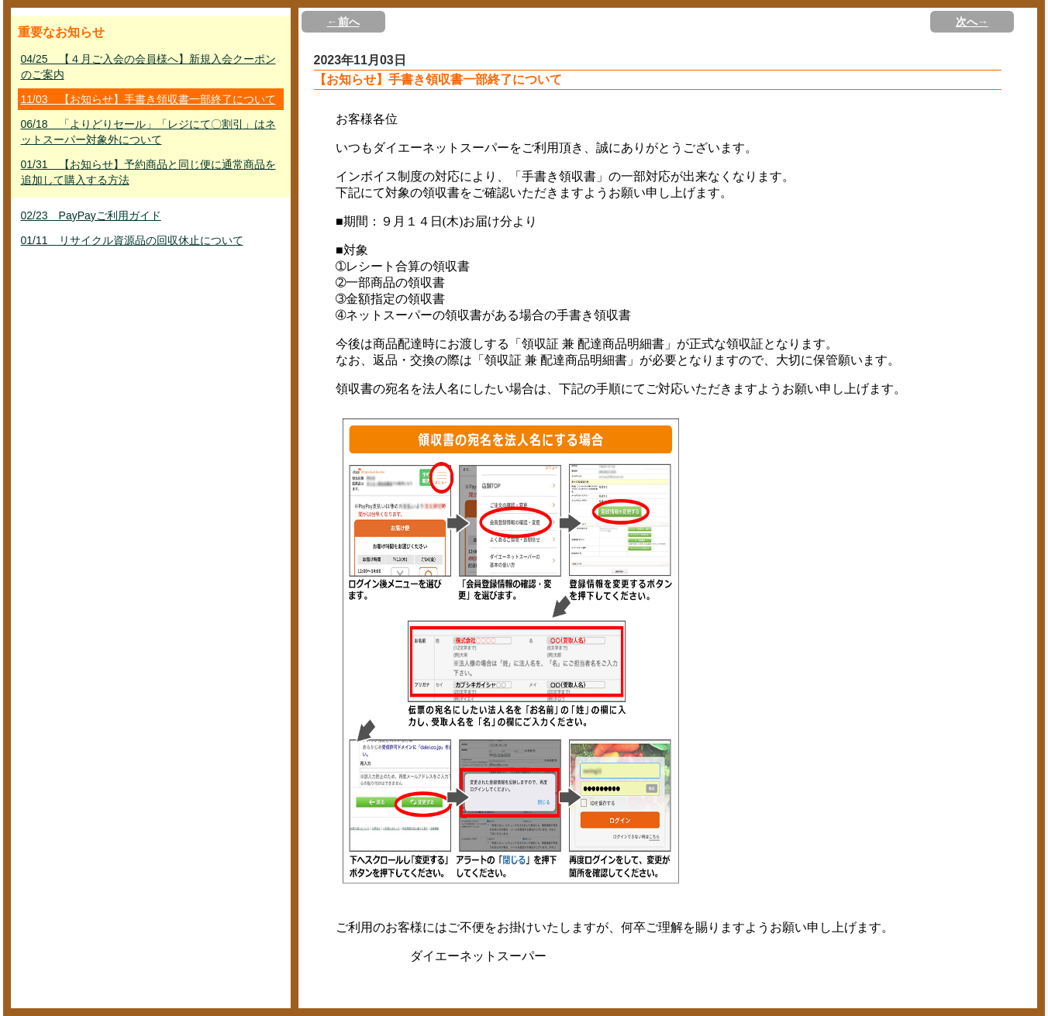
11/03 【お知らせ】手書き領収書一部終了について (148, 99)
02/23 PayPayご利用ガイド (91, 215)
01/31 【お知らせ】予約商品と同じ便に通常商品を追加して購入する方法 (148, 172)
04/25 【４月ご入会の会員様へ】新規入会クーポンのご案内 (148, 67)
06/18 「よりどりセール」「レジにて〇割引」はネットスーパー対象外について (148, 132)
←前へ (343, 21)
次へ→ (972, 21)
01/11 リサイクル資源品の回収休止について (132, 240)
